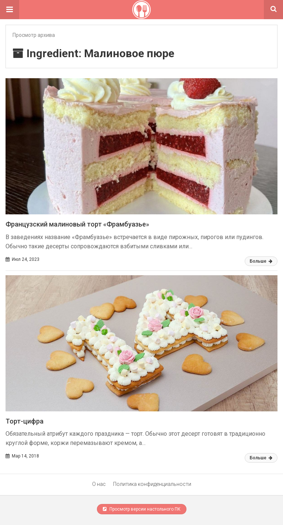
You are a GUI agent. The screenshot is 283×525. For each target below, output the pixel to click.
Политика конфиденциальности (152, 484)
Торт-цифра (24, 421)
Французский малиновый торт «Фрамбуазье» (77, 224)
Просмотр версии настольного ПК (142, 509)
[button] (9, 9)
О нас (99, 484)
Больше (261, 261)
